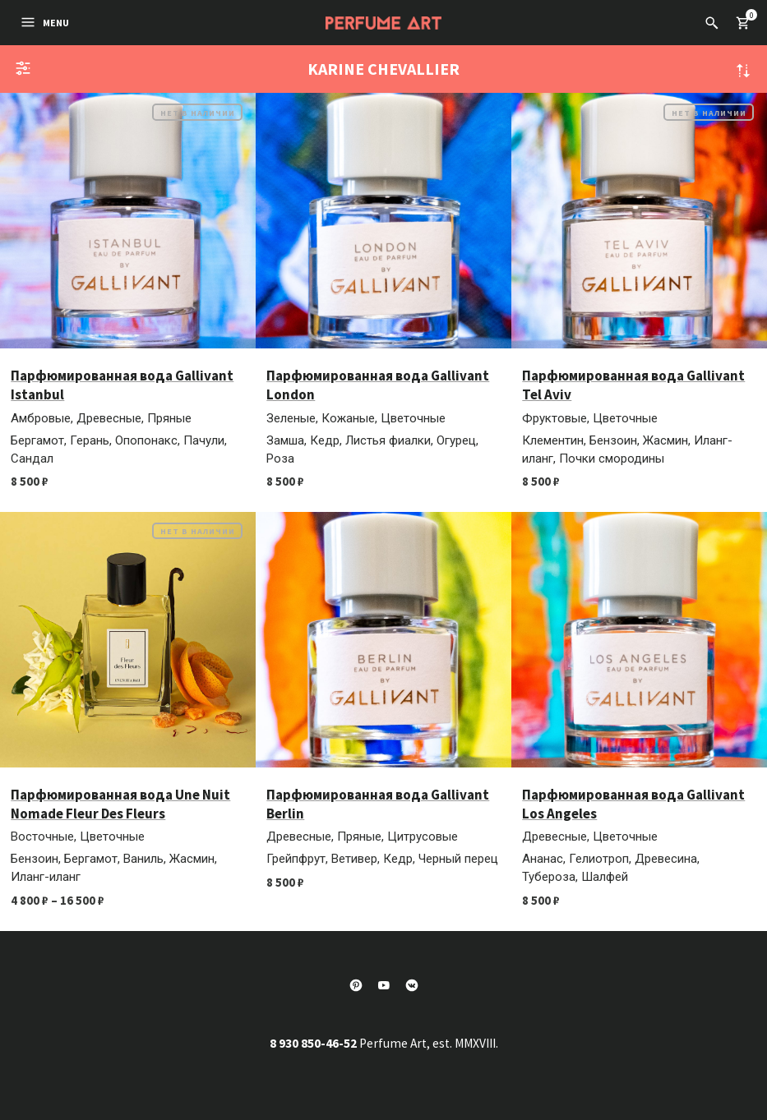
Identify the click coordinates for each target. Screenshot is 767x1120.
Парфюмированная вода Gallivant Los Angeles (633, 804)
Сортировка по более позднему (743, 70)
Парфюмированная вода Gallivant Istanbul (122, 384)
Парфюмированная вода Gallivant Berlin (377, 804)
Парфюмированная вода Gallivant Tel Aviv (633, 384)
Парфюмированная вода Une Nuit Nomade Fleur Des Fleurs (120, 804)
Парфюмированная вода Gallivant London (377, 384)
